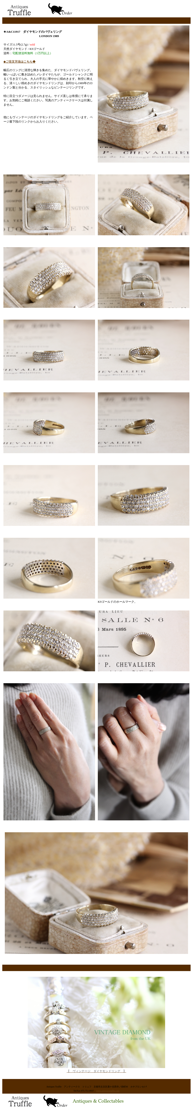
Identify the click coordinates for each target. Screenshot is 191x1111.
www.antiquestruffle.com (107, 1091)
